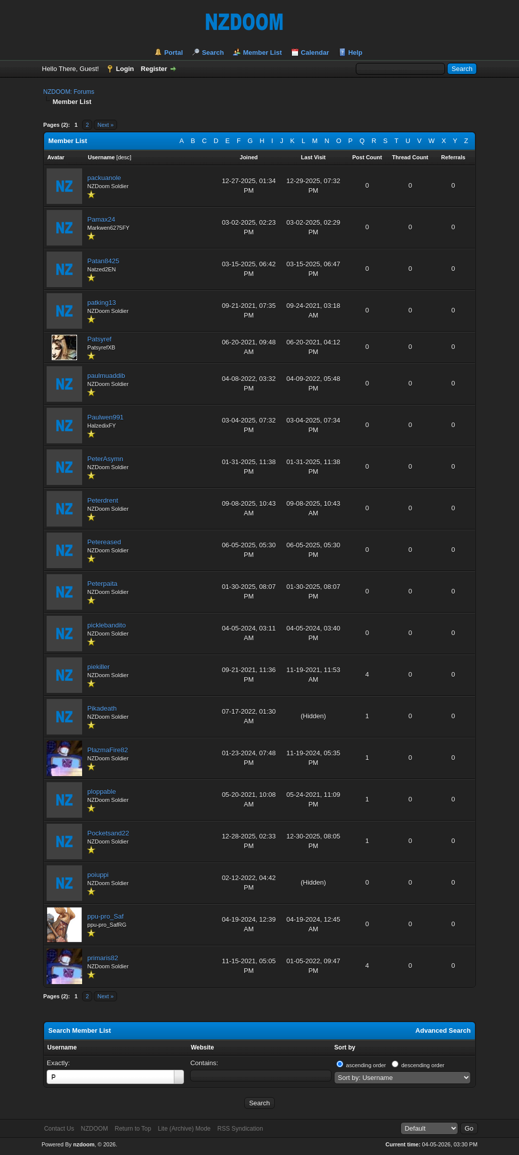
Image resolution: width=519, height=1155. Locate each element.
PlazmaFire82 (107, 750)
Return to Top (133, 1128)
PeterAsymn (105, 459)
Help (355, 52)
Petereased (104, 542)
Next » (105, 125)
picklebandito (106, 625)
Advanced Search (443, 1030)
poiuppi (97, 875)
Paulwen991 (105, 417)
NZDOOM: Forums (68, 91)
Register (154, 69)
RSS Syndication (240, 1128)
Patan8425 (103, 261)
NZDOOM (94, 1128)
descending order (422, 1065)
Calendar (315, 52)
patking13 (101, 302)
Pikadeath (102, 708)
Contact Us (59, 1128)
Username (62, 1047)
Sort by (345, 1047)
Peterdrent (102, 500)
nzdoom (83, 1144)
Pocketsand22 (108, 833)
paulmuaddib (106, 375)
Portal (173, 52)
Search (213, 52)
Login (125, 69)
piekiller (98, 667)
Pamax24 (101, 219)
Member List (262, 52)
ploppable (101, 791)
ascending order (366, 1065)
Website (202, 1047)
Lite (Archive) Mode (184, 1128)
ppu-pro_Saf (105, 916)
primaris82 (102, 958)
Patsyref (99, 339)
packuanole (104, 178)
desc (124, 157)
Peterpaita (102, 583)
